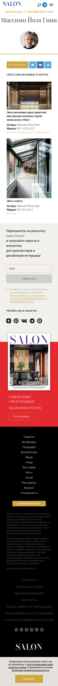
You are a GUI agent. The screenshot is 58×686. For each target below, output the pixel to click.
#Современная (42, 132)
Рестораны (29, 482)
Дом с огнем (14, 201)
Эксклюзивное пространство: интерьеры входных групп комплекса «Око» (27, 115)
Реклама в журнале (29, 593)
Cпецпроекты (29, 492)
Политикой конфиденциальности (28, 298)
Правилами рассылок (22, 301)
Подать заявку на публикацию (29, 606)
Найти (39, 5)
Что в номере (20, 416)
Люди (29, 462)
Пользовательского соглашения (27, 295)
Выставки (29, 467)
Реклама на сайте (29, 586)
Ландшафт (29, 447)
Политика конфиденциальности (29, 620)
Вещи (29, 457)
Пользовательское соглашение (29, 613)
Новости (29, 436)
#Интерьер (12, 132)
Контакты (29, 600)
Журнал (29, 487)
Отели (29, 477)
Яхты (29, 472)
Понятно (29, 679)
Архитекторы (13, 11)
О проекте (29, 580)
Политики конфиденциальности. (30, 670)
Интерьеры (29, 442)
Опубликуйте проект (29, 503)
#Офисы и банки (26, 132)
